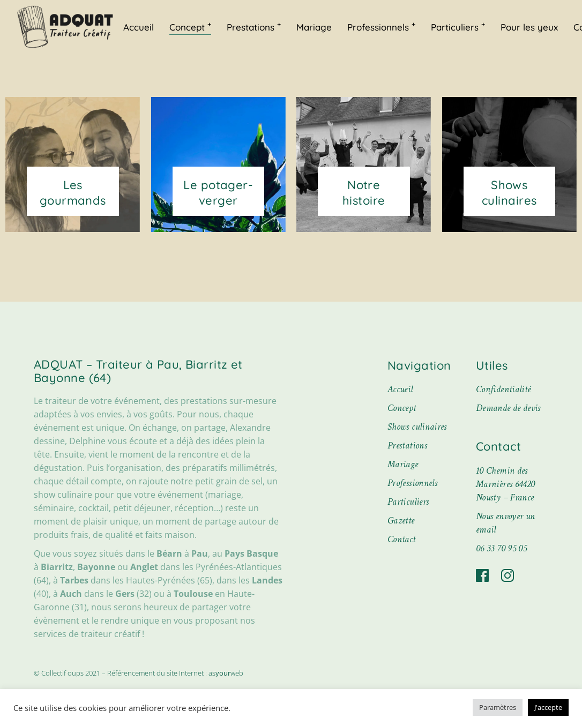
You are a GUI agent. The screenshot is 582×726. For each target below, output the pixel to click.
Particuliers (408, 502)
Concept (401, 408)
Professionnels (412, 483)
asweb (225, 673)
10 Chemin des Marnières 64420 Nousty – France (505, 484)
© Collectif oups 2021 (68, 673)
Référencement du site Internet (155, 673)
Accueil (400, 389)
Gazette (401, 520)
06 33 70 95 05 (501, 548)
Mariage (403, 464)
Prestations (407, 445)
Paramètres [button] (497, 707)
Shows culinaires (417, 427)
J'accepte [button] (548, 707)
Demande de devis (508, 408)
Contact (401, 539)
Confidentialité (503, 389)
